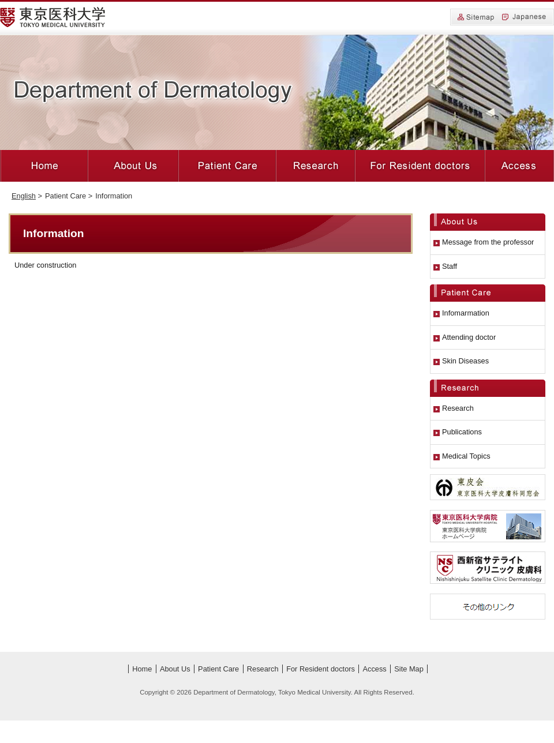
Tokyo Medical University (53, 17)
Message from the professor (488, 242)
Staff (449, 266)
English (24, 196)
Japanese (524, 17)
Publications (462, 431)
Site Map (476, 17)
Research (315, 166)
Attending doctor (469, 337)
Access (519, 166)
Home (44, 166)
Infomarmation (465, 313)
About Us (133, 166)
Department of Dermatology (153, 92)
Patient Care (227, 166)
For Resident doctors (420, 166)
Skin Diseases (465, 361)
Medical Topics (466, 456)
